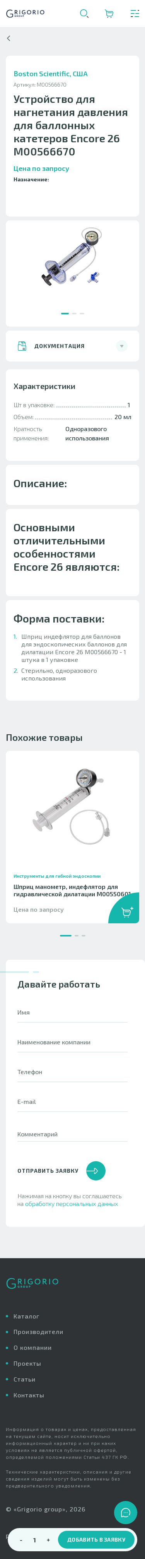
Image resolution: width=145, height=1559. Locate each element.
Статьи (25, 1379)
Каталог (26, 1316)
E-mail (26, 1113)
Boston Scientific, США (51, 85)
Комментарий (37, 1145)
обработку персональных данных (71, 1215)
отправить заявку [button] (61, 1182)
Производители (38, 1331)
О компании (33, 1347)
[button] (65, 313)
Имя (23, 1024)
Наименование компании (53, 1054)
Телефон (29, 1083)
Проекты (27, 1363)
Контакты (29, 1395)
